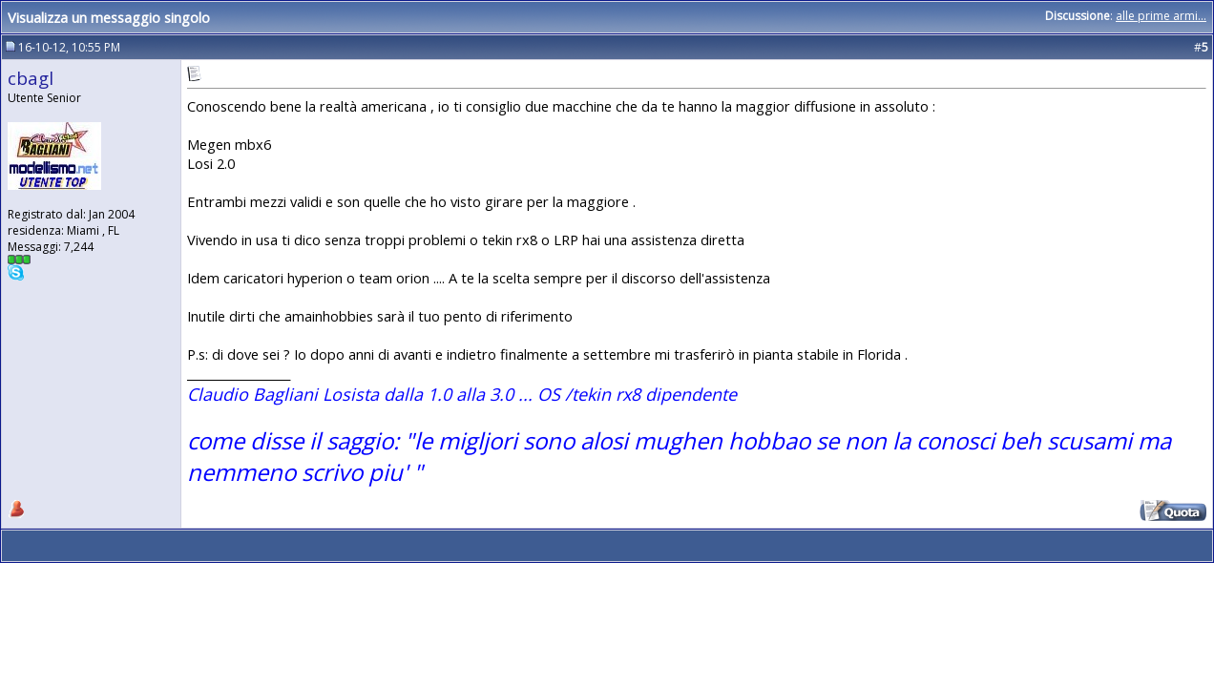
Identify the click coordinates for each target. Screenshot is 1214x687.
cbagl (30, 78)
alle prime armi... (1161, 16)
